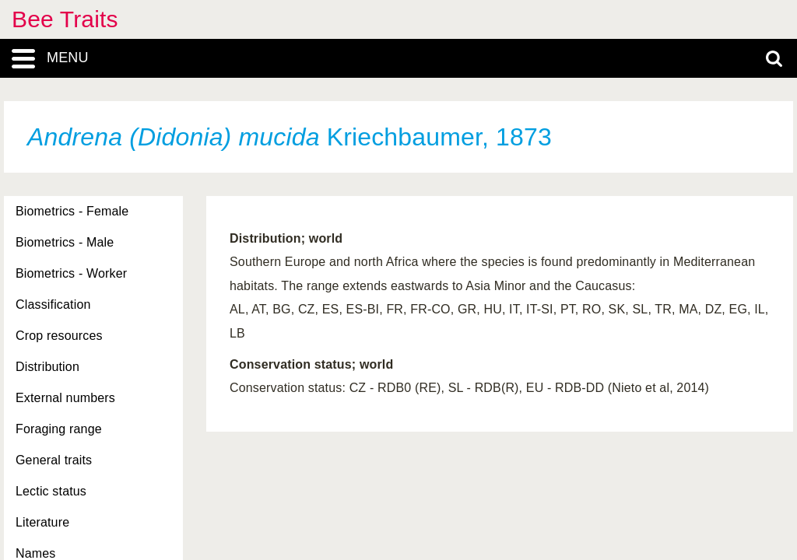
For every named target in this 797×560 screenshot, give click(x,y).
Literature (42, 522)
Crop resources (59, 335)
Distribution (47, 366)
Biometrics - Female (72, 211)
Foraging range (59, 429)
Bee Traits (65, 19)
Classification (53, 304)
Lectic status (51, 491)
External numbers (65, 397)
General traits (54, 460)
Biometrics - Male (65, 242)
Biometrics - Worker (71, 273)
